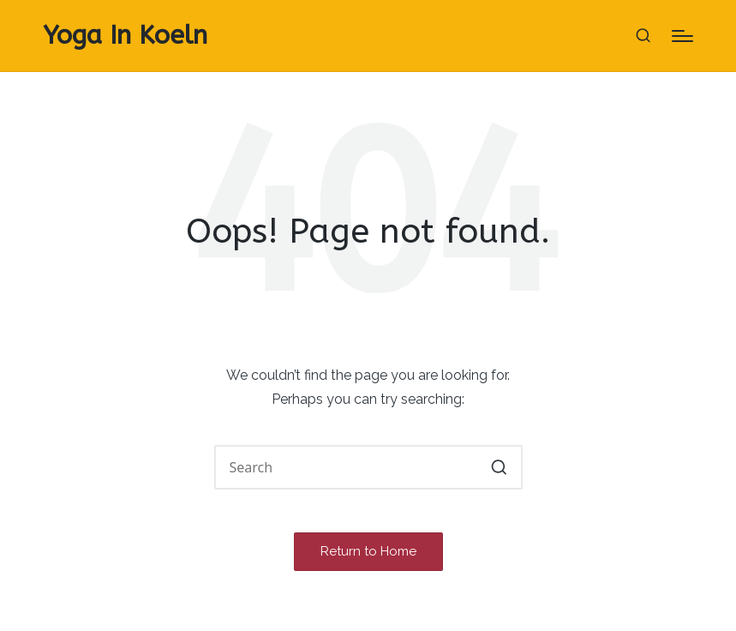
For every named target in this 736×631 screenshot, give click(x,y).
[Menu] (682, 36)
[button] (499, 467)
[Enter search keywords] (368, 467)
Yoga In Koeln (125, 35)
